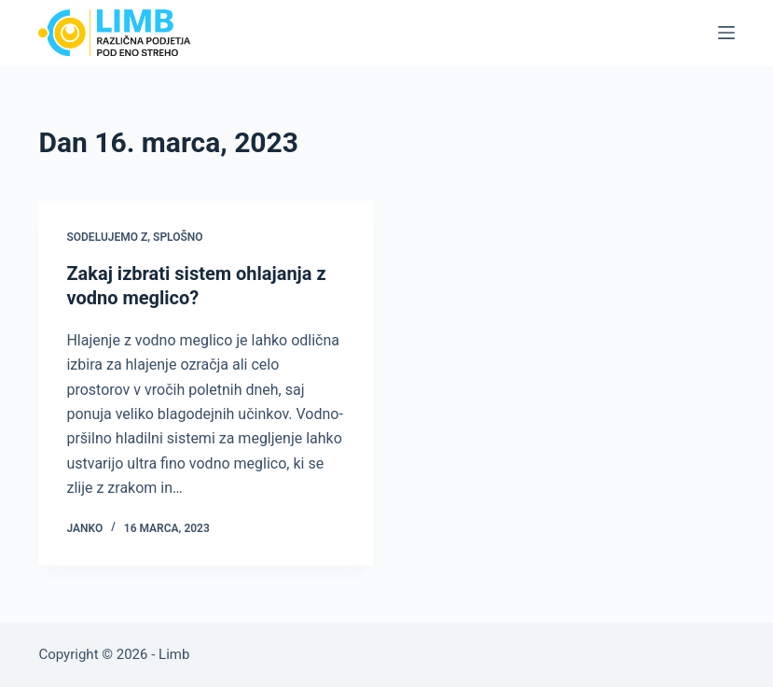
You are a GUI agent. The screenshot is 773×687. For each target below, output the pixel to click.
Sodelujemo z (106, 237)
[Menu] (726, 32)
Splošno (178, 237)
